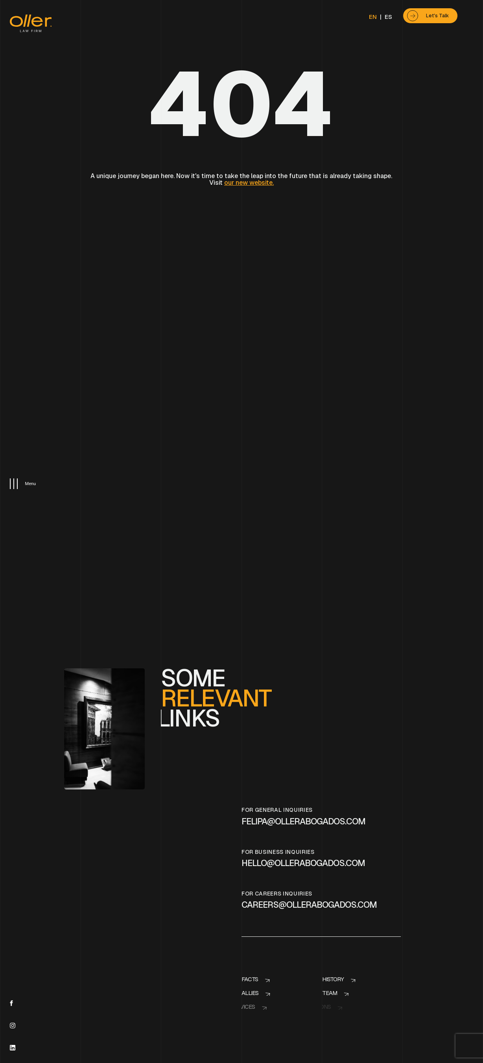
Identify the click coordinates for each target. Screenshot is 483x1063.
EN (373, 17)
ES (388, 17)
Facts (250, 922)
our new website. (249, 182)
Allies (246, 936)
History (332, 922)
